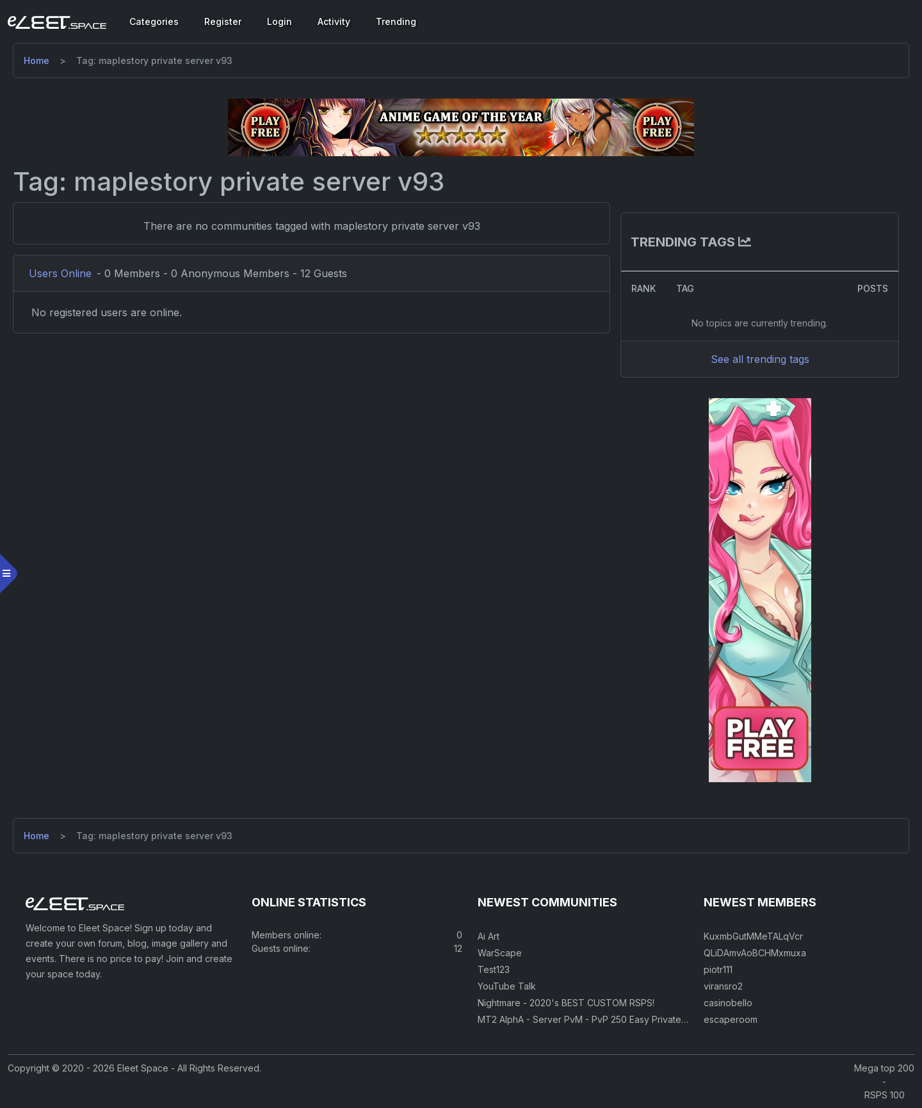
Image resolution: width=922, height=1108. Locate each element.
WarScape (500, 952)
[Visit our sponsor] (461, 126)
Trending (396, 21)
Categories (154, 21)
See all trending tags (760, 359)
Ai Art (488, 936)
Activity (334, 21)
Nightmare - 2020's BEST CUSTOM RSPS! (566, 1002)
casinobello (728, 1002)
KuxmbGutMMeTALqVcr (753, 936)
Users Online (60, 273)
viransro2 (723, 986)
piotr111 (718, 969)
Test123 (494, 969)
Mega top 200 (884, 1068)
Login (279, 21)
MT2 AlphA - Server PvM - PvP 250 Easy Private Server (595, 1019)
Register (222, 21)
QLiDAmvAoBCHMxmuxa (755, 952)
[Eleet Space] (57, 22)
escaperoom (730, 1019)
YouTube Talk (507, 986)
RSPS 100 (884, 1094)
